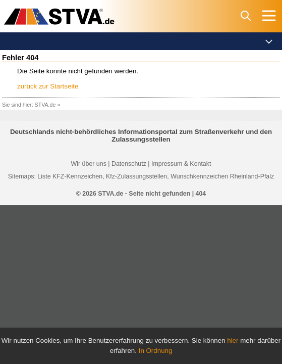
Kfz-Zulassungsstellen (136, 176)
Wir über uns (88, 163)
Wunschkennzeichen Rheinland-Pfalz (222, 176)
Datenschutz (128, 163)
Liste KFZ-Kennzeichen (69, 176)
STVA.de (45, 105)
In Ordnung (156, 350)
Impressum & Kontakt (181, 163)
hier (232, 340)
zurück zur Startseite (47, 86)
